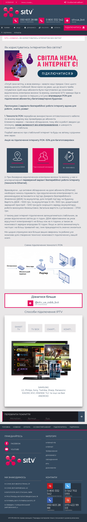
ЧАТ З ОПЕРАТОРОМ (41, 304)
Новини (11, 2)
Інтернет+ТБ (51, 443)
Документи (51, 468)
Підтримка (6, 32)
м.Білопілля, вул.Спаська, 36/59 (18, 492)
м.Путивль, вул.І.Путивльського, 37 (20, 501)
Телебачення (51, 451)
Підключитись (75, 27)
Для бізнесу (30, 27)
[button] (18, 327)
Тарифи (5, 27)
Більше (17, 32)
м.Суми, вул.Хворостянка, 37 (17, 484)
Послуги (43, 27)
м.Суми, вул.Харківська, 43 (16, 488)
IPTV (47, 464)
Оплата (55, 27)
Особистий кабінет (73, 2)
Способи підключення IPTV (44, 311)
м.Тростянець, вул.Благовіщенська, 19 (21, 496)
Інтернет (49, 447)
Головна (6, 427)
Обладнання (52, 459)
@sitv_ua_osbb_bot (47, 302)
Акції (17, 27)
